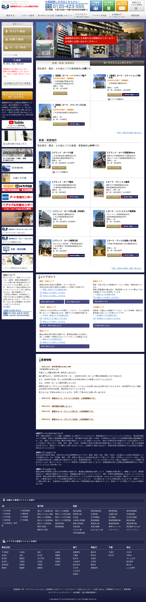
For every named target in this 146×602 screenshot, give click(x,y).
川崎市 (93, 558)
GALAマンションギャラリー (117, 63)
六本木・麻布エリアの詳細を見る (56, 315)
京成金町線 (130, 514)
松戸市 (111, 555)
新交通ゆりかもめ (133, 527)
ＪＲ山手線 (6, 511)
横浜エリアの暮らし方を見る (54, 342)
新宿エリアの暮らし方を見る (54, 293)
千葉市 (111, 552)
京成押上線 (113, 514)
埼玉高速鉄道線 (79, 533)
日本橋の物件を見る (102, 326)
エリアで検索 (17, 47)
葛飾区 (57, 555)
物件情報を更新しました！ (62, 406)
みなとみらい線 (97, 530)
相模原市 (94, 568)
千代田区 (5, 552)
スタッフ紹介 (28, 15)
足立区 (39, 555)
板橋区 (22, 568)
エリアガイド (82, 15)
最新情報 (127, 589)
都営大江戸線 (42, 530)
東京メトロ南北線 (44, 523)
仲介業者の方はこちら (109, 5)
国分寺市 (76, 565)
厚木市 (93, 555)
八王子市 (76, 571)
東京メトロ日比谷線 (63, 514)
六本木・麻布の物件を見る (51, 326)
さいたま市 (130, 558)
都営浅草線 (59, 523)
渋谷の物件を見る (73, 302)
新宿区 (22, 565)
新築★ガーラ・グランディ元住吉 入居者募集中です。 (73, 419)
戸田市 (129, 555)
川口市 (129, 552)
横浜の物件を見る (48, 346)
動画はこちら (130, 95)
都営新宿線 (59, 527)
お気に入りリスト (84, 589)
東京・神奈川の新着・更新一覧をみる (126, 268)
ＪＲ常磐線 (24, 517)
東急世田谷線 (114, 523)
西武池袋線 (77, 511)
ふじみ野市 (130, 568)
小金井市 (76, 562)
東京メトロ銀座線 (62, 511)
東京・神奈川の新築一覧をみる (129, 133)
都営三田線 (41, 527)
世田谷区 (5, 565)
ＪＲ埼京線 (6, 514)
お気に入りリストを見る (136, 5)
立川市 (75, 568)
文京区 (4, 555)
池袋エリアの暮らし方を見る (108, 298)
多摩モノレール (115, 527)
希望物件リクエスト (114, 589)
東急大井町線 (78, 523)
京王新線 (112, 517)
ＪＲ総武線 (6, 520)
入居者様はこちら (96, 5)
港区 (39, 552)
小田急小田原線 (79, 520)
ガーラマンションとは (46, 15)
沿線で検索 (17, 39)
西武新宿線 (113, 511)
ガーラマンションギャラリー (59, 592)
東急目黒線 (130, 520)
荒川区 (4, 558)
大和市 (93, 562)
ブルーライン (114, 530)
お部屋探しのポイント (64, 15)
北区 (21, 555)
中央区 (22, 552)
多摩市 (75, 574)
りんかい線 (77, 530)
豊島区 (4, 568)
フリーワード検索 (17, 60)
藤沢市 (93, 565)
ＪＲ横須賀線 (25, 511)
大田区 (22, 562)
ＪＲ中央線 (6, 517)
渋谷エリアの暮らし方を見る (54, 296)
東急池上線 (95, 523)
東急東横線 (95, 520)
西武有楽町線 (96, 511)
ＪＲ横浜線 (24, 514)
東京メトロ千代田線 (63, 517)
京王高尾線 (95, 517)
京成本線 (94, 514)
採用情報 (135, 15)
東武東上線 (77, 514)
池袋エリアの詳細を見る (105, 294)
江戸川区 (40, 558)
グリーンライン (132, 530)
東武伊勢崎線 (131, 511)
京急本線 (76, 527)
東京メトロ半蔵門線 (63, 520)
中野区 (39, 565)
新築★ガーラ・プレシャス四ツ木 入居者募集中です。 (73, 411)
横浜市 (93, 552)
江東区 (57, 558)
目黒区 (57, 562)
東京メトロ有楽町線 (45, 520)
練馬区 (39, 568)
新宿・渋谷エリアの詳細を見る (55, 290)
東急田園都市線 (115, 520)
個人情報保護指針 (89, 592)
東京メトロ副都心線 (45, 511)
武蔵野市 (76, 552)
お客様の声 (117, 15)
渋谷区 (39, 562)
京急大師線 (95, 527)
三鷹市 (75, 555)
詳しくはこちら (60, 93)
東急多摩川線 (131, 523)
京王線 (75, 517)
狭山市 (129, 565)
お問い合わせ (122, 5)
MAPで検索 (17, 31)
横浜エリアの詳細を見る (52, 339)
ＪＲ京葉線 (24, 520)
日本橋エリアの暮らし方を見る (108, 318)
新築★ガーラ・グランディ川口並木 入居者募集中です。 (74, 398)
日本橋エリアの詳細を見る (106, 315)
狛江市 (75, 558)
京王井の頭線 (131, 517)
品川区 (4, 562)
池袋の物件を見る (101, 301)
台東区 (57, 552)
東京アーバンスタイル (5, 7)
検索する (10, 15)
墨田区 (22, 558)
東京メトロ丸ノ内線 (45, 514)
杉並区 (57, 565)
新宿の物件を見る (48, 302)
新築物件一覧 (19, 589)
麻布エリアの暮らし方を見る (54, 322)
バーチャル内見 (100, 15)
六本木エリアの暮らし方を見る (55, 318)
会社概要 (6, 307)
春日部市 (129, 562)
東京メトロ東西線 (44, 517)
